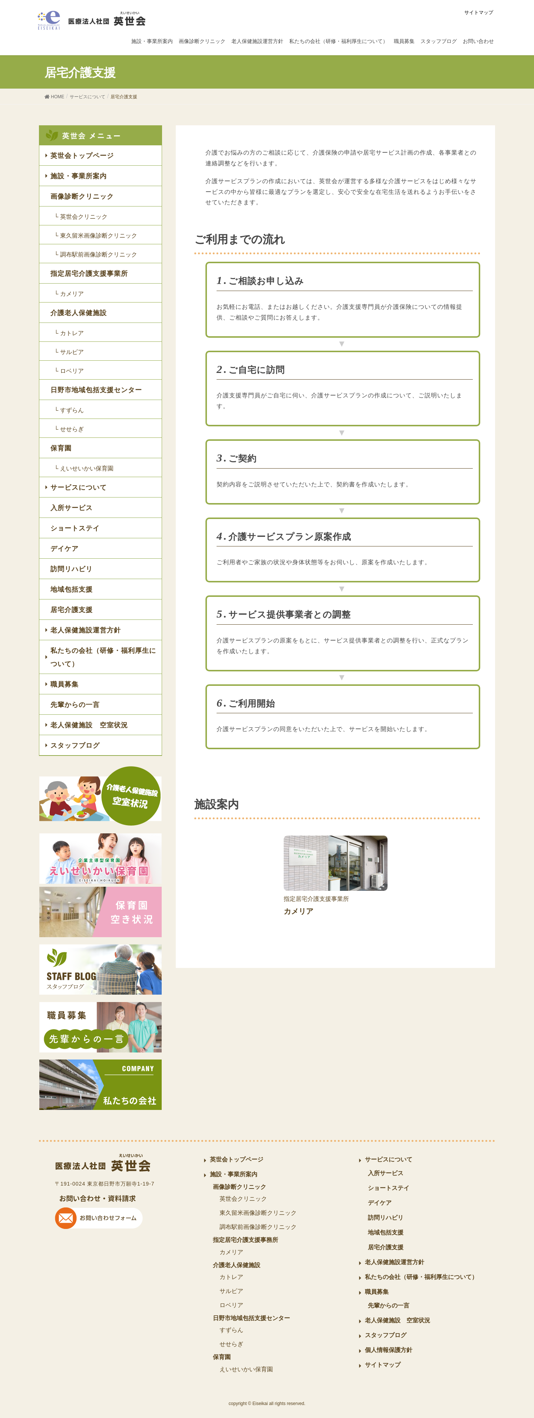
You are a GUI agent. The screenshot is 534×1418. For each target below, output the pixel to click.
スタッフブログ (75, 745)
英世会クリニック (243, 1199)
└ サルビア (69, 352)
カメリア (231, 1252)
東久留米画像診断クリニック (258, 1213)
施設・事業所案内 (78, 176)
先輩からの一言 (75, 704)
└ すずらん (69, 410)
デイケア (64, 548)
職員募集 (64, 684)
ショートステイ (75, 528)
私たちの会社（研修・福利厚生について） (103, 657)
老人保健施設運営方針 (85, 630)
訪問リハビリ (71, 569)
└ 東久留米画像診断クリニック (95, 235)
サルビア (231, 1291)
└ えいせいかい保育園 (83, 468)
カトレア (231, 1277)
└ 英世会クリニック (81, 217)
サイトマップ (478, 12)
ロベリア (231, 1305)
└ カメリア (69, 294)
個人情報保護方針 (388, 1350)
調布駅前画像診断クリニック (258, 1227)
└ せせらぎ (69, 429)
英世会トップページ (82, 155)
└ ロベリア (69, 371)
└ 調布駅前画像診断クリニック (95, 254)
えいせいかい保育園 (246, 1369)
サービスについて (78, 487)
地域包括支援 (71, 589)
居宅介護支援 (71, 610)
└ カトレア (69, 333)
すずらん (231, 1330)
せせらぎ (231, 1344)
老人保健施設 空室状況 (89, 725)
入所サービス (71, 508)
